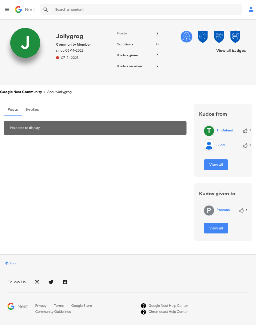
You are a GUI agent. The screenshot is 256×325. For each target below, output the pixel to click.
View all (216, 164)
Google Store (81, 306)
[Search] (141, 9)
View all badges (231, 50)
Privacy (40, 306)
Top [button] (13, 263)
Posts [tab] (13, 109)
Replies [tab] (32, 109)
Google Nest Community (25, 9)
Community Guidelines (53, 312)
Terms (59, 306)
